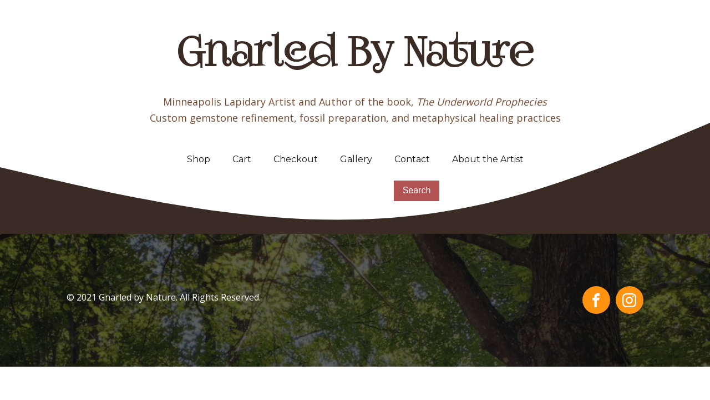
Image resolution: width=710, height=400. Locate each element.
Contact (412, 159)
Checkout (295, 159)
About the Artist (488, 159)
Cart (241, 159)
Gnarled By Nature (355, 55)
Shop (198, 159)
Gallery (356, 159)
